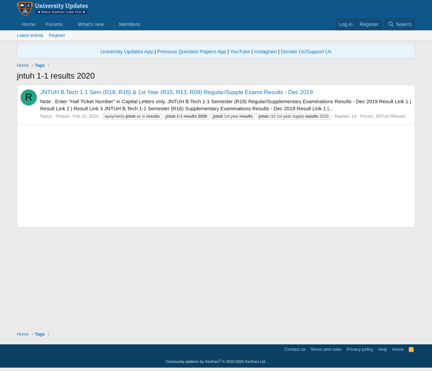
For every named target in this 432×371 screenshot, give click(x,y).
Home (28, 24)
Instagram (265, 51)
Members (129, 24)
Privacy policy (360, 349)
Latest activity (30, 35)
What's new (91, 24)
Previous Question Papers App (191, 51)
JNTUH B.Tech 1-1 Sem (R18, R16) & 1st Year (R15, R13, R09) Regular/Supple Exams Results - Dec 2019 (176, 92)
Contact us (295, 349)
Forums (54, 24)
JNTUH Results (390, 116)
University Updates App (127, 51)
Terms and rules (326, 349)
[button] (68, 24)
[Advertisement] (216, 176)
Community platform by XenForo (216, 362)
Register (57, 35)
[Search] (399, 24)
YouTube (240, 51)
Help (382, 349)
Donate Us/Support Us (306, 51)
